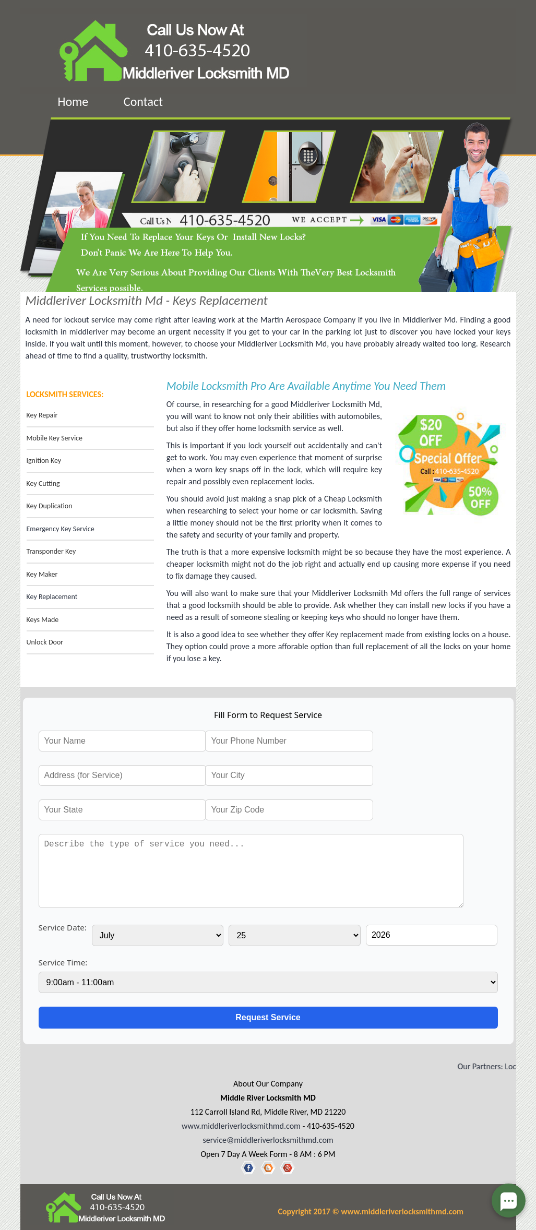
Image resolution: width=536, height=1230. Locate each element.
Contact (143, 101)
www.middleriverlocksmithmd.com (241, 1126)
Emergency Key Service (60, 528)
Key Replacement (52, 596)
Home (73, 101)
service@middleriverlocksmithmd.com (268, 1140)
